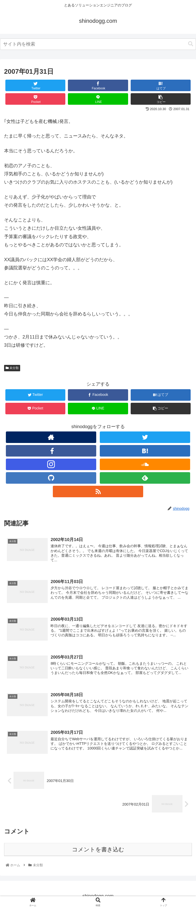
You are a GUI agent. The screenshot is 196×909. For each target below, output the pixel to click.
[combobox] (98, 44)
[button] (190, 44)
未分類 (12, 368)
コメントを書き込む (98, 850)
